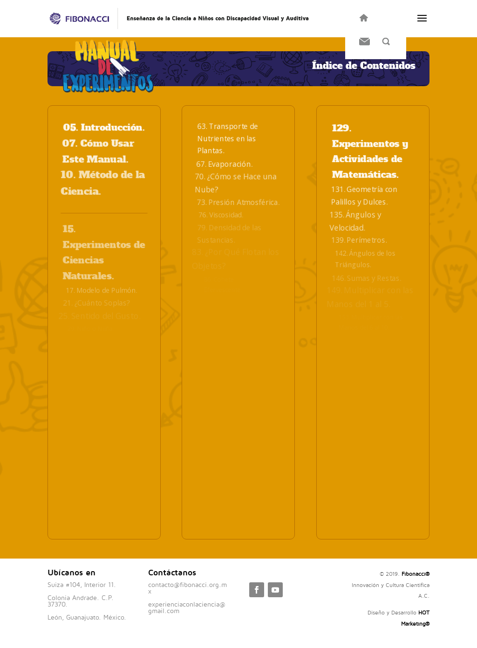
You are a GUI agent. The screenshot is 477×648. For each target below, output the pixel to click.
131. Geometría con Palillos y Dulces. (364, 195)
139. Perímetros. (358, 240)
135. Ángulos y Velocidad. (355, 221)
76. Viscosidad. (220, 215)
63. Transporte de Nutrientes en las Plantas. (228, 138)
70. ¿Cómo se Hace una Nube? (236, 183)
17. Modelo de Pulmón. (101, 290)
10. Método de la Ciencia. (103, 183)
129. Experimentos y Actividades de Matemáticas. (370, 151)
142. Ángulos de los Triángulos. (367, 259)
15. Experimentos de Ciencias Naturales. (104, 252)
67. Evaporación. (224, 164)
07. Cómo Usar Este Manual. (98, 151)
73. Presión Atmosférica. (238, 202)
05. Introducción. (103, 128)
